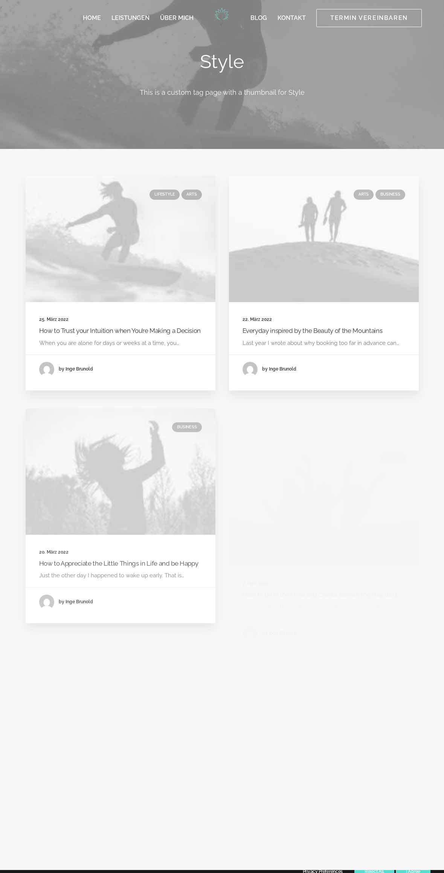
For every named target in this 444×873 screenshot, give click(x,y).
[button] (120, 239)
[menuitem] (92, 18)
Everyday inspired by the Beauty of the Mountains (313, 331)
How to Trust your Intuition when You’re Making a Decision (120, 330)
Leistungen (130, 17)
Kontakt (292, 17)
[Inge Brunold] (222, 18)
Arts (191, 194)
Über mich (177, 17)
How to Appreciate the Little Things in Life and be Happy (118, 585)
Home (92, 17)
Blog (258, 17)
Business (390, 194)
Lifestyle (164, 194)
